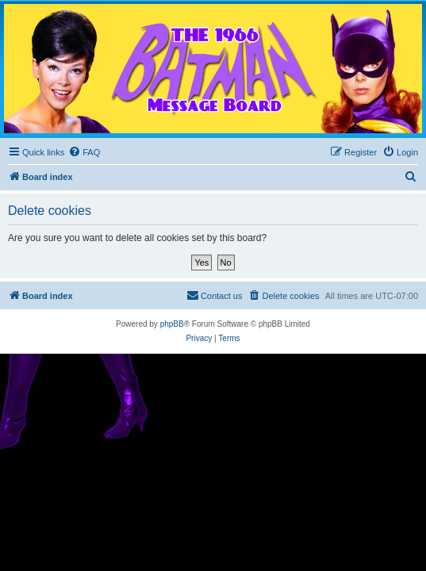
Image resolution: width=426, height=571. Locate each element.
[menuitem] (84, 152)
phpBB (172, 324)
